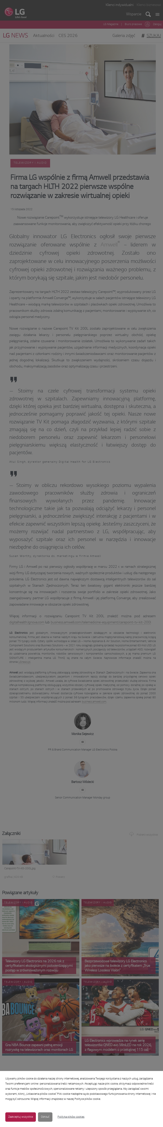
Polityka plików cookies (71, 1117)
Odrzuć (45, 1117)
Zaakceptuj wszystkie (20, 1117)
